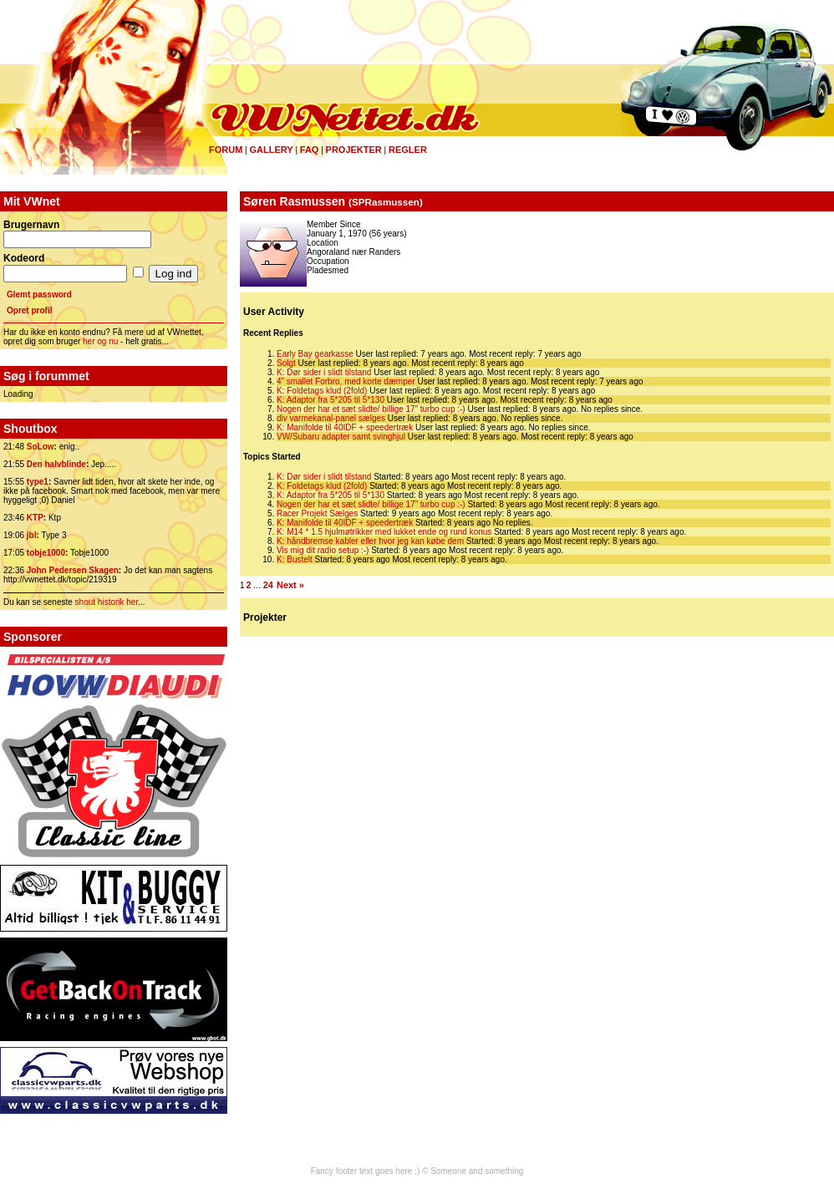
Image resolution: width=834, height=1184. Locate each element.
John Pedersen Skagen (73, 570)
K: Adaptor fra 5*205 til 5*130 (330, 399)
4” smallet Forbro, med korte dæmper (346, 381)
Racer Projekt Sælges (317, 513)
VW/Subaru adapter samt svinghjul (341, 436)
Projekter (354, 150)
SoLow (40, 446)
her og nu (100, 341)
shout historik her (107, 602)
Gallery (270, 150)
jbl (32, 535)
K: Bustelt (295, 559)
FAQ (309, 150)
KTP (35, 517)
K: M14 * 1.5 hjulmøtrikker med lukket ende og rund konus (384, 531)
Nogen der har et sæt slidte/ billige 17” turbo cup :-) (371, 409)
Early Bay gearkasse (315, 353)
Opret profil (29, 310)
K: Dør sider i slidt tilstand (324, 372)
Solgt (286, 363)
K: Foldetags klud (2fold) (322, 390)
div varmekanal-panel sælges (331, 418)
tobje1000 (46, 552)
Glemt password (39, 294)
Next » (290, 585)
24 (268, 585)
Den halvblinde (56, 464)
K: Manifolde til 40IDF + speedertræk (345, 427)
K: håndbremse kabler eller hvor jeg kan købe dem (370, 541)
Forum (225, 150)
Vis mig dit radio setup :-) (323, 550)
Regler (408, 150)
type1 (37, 481)
